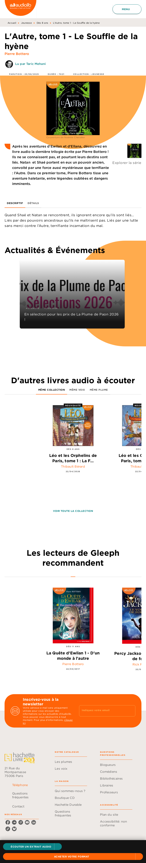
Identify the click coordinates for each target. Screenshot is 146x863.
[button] (32, 846)
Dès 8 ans (42, 22)
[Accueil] (20, 9)
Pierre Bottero (17, 54)
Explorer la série (126, 163)
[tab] (15, 203)
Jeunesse (26, 22)
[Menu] (127, 9)
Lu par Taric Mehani (30, 64)
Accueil (12, 22)
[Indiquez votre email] (102, 710)
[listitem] (8, 822)
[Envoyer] (130, 710)
